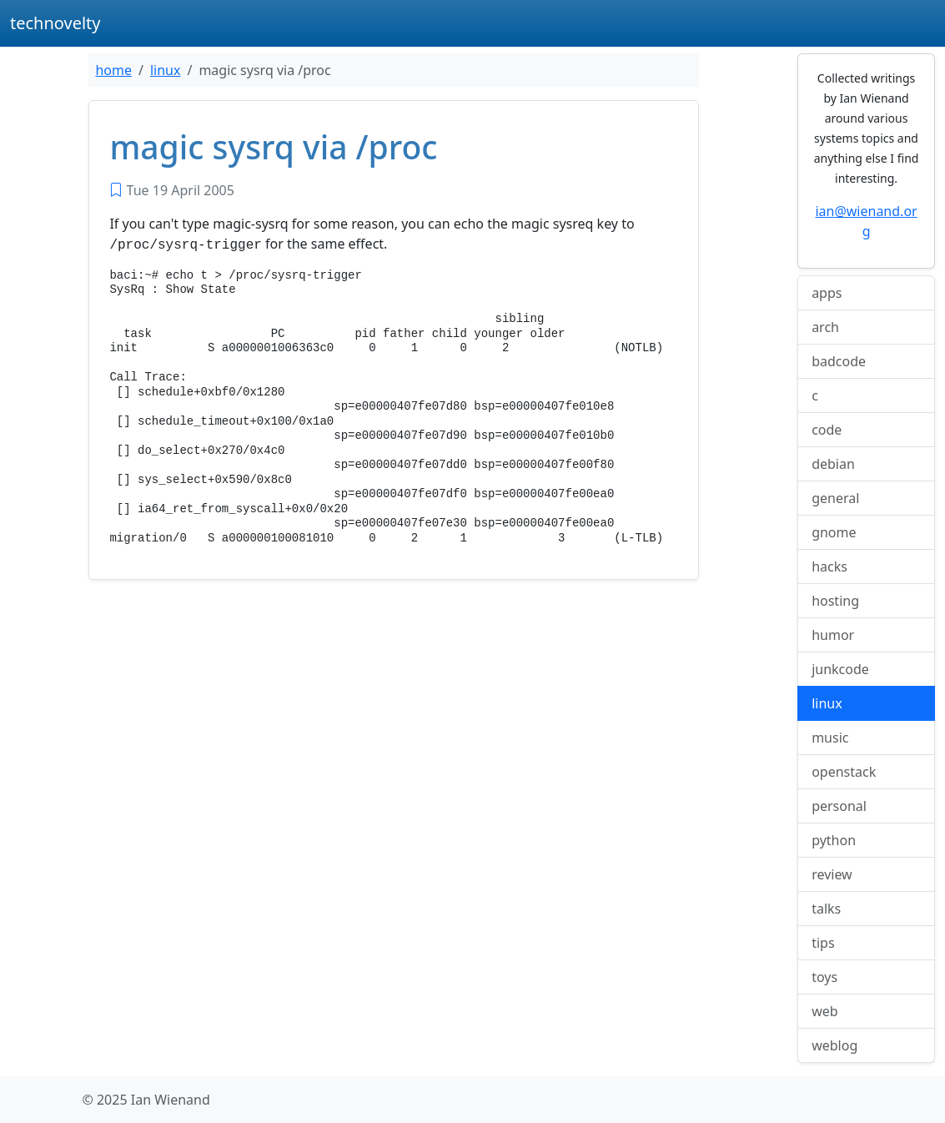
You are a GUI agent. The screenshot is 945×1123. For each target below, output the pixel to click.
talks (826, 908)
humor (833, 635)
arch (825, 327)
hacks (829, 566)
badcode (839, 361)
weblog (834, 1045)
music (830, 737)
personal (839, 806)
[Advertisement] (393, 715)
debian (833, 464)
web (824, 1011)
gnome (834, 532)
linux (165, 70)
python (834, 840)
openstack (844, 772)
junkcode (840, 669)
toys (824, 977)
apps (827, 293)
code (827, 429)
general (835, 498)
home (113, 70)
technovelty (55, 23)
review (832, 874)
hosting (835, 601)
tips (823, 943)
